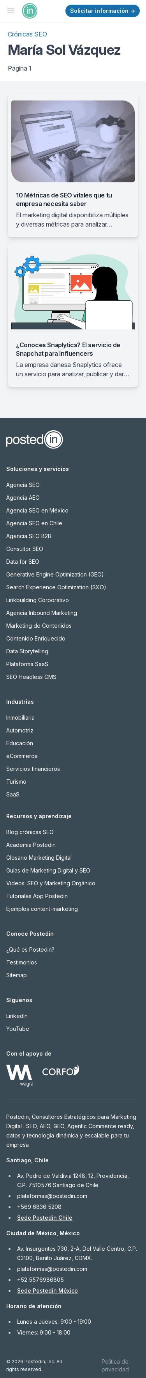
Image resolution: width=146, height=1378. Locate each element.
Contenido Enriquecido (35, 638)
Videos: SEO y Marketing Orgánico (50, 883)
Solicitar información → (102, 10)
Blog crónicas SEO (30, 832)
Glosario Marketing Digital (39, 857)
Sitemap (16, 975)
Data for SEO (22, 561)
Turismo (16, 781)
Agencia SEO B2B (28, 536)
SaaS (12, 794)
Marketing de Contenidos (39, 625)
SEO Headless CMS (31, 676)
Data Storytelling (27, 651)
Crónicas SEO (27, 34)
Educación (19, 743)
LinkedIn (17, 1016)
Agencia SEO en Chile (34, 523)
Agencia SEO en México (37, 510)
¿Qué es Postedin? (30, 949)
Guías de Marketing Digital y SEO (48, 870)
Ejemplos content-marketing (42, 908)
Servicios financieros (33, 768)
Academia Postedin (31, 844)
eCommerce (22, 756)
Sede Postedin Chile (44, 1217)
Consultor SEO (24, 548)
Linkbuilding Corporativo (37, 600)
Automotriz (19, 730)
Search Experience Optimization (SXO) (56, 587)
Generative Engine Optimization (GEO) (55, 574)
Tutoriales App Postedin (37, 896)
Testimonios (21, 962)
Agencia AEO (23, 497)
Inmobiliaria (20, 717)
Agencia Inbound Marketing (41, 612)
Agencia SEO (23, 484)
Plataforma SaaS (27, 664)
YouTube (17, 1028)
